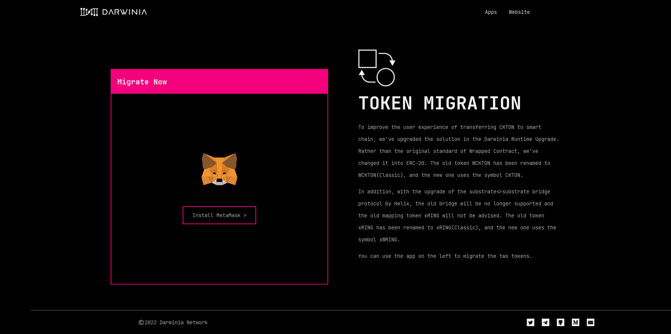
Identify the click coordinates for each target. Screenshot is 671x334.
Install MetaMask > (219, 220)
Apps (477, 12)
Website (505, 12)
